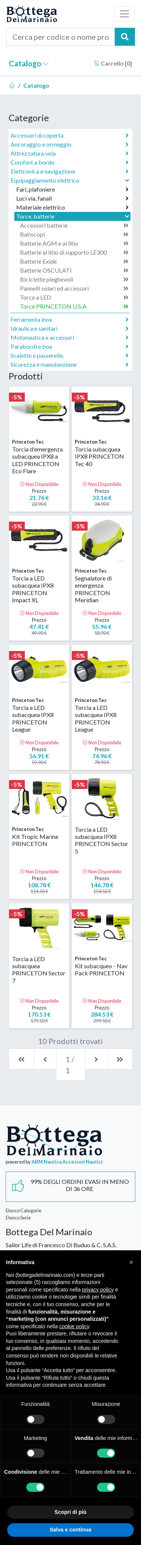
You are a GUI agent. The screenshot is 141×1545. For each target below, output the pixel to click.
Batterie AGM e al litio (74, 243)
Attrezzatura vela (70, 153)
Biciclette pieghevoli (74, 279)
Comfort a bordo (70, 162)
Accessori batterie (74, 225)
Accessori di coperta (70, 135)
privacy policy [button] (98, 1290)
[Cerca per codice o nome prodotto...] (60, 37)
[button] (131, 1262)
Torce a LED (74, 297)
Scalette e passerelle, (70, 355)
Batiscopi (74, 234)
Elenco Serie (18, 1218)
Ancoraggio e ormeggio (70, 144)
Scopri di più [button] (70, 1512)
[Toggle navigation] (124, 13)
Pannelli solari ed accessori (74, 288)
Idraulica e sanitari (70, 328)
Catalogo (29, 63)
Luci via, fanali (72, 198)
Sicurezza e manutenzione (70, 364)
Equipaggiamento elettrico (70, 180)
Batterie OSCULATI (74, 270)
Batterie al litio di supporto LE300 (74, 252)
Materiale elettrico (72, 207)
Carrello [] (113, 63)
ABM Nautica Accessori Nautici (67, 1162)
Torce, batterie (73, 216)
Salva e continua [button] (70, 1530)
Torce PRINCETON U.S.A (74, 306)
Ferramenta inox (70, 319)
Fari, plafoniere (72, 189)
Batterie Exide (74, 261)
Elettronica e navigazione (70, 171)
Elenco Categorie (23, 1211)
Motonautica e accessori (70, 337)
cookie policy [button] (74, 1326)
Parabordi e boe (70, 346)
